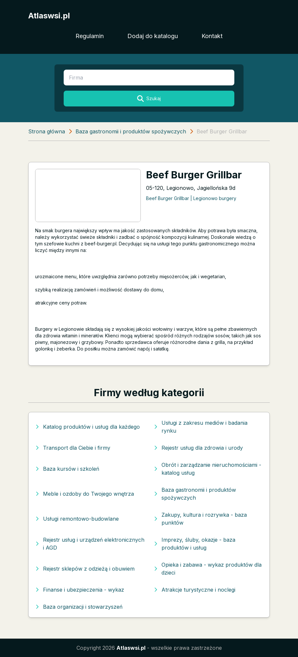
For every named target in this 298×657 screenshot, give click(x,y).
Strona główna (46, 131)
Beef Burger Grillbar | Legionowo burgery (191, 198)
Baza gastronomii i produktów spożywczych (130, 131)
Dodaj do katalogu (152, 36)
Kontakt (212, 36)
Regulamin (89, 36)
